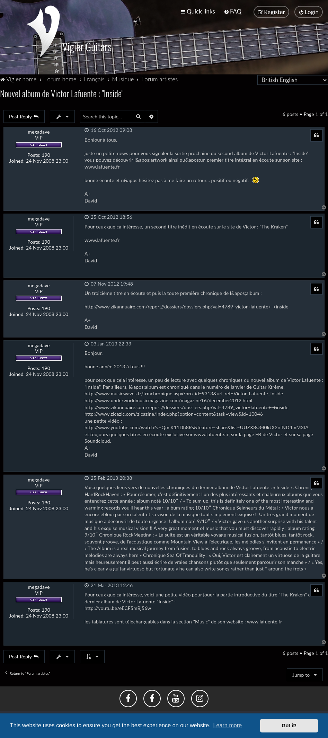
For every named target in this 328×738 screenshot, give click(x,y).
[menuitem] (232, 11)
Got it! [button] (289, 725)
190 (46, 155)
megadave (39, 132)
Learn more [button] (227, 725)
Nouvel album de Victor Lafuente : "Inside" (61, 93)
